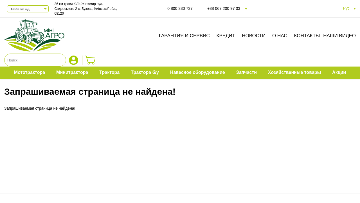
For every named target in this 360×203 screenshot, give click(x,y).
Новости (254, 35)
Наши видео (339, 35)
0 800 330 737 (180, 8)
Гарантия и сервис (184, 35)
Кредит (226, 35)
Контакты (307, 35)
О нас (279, 35)
